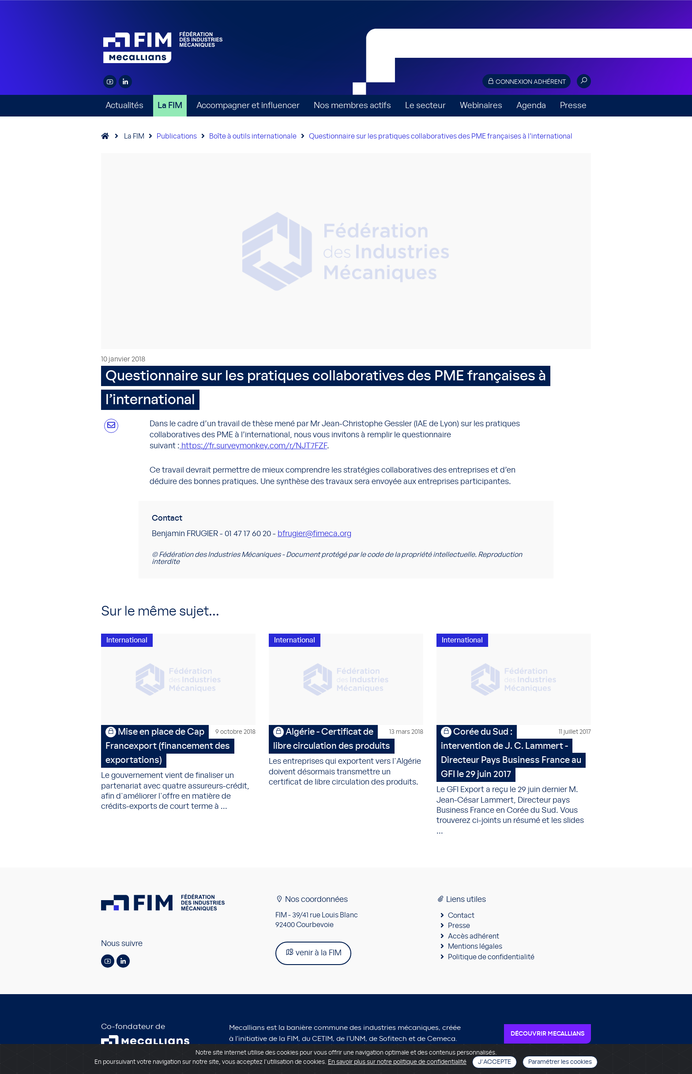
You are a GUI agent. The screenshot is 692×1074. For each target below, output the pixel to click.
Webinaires (481, 105)
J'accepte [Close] (494, 1062)
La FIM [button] (170, 105)
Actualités (124, 105)
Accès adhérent (473, 937)
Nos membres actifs (352, 105)
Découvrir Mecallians (547, 1035)
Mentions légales (475, 947)
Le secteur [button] (425, 105)
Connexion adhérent (526, 81)
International (126, 640)
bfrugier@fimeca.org (314, 534)
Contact (461, 916)
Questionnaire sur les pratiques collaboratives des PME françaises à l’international (440, 136)
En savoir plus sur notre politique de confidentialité (397, 1062)
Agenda (531, 105)
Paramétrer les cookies (560, 1062)
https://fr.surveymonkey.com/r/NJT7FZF (254, 446)
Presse (573, 105)
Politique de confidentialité (491, 958)
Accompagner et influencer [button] (248, 105)
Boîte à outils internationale (253, 136)
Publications (177, 136)
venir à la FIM (313, 953)
